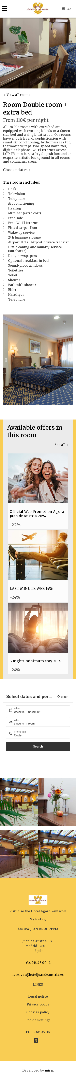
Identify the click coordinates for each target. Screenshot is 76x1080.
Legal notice (38, 996)
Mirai (49, 1070)
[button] (6, 360)
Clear (62, 696)
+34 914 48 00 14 (38, 963)
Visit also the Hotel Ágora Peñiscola (38, 911)
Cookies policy (37, 1012)
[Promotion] (40, 735)
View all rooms (18, 95)
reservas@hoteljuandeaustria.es (38, 975)
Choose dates (15, 169)
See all (60, 445)
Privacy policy (38, 1004)
